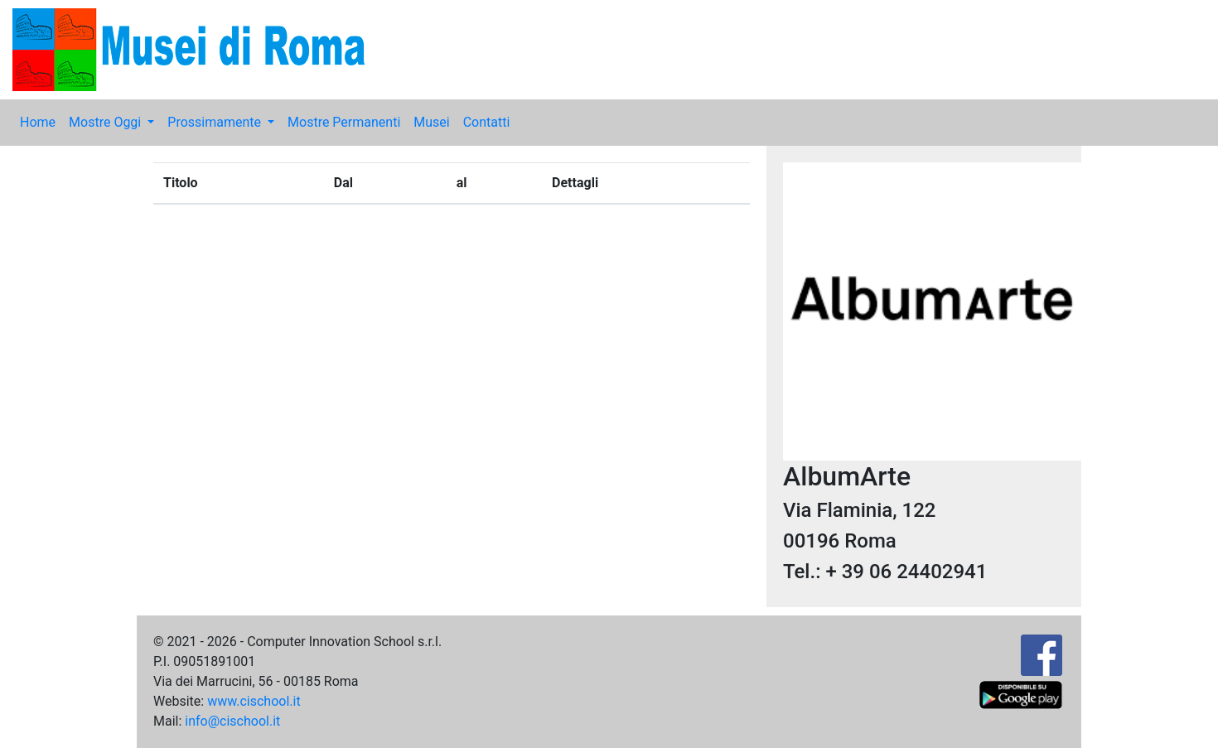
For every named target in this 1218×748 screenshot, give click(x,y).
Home (38, 122)
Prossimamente (215, 122)
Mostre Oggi (106, 122)
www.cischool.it (254, 701)
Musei (431, 122)
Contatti (486, 122)
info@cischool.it (232, 721)
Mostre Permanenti (344, 122)
